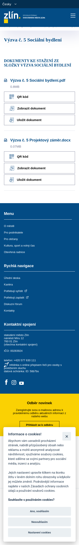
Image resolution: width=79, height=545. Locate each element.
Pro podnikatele (13, 232)
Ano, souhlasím (39, 511)
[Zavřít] (66, 436)
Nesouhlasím (39, 522)
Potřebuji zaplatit (16, 297)
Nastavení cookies (39, 532)
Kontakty (9, 310)
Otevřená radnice (14, 252)
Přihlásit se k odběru (39, 424)
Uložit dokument (25, 120)
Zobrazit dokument (27, 108)
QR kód (18, 97)
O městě (9, 226)
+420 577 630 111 (25, 360)
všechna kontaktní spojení (20, 344)
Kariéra (8, 284)
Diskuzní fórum (13, 304)
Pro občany (11, 239)
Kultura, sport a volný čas (19, 245)
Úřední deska (12, 278)
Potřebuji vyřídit (16, 291)
